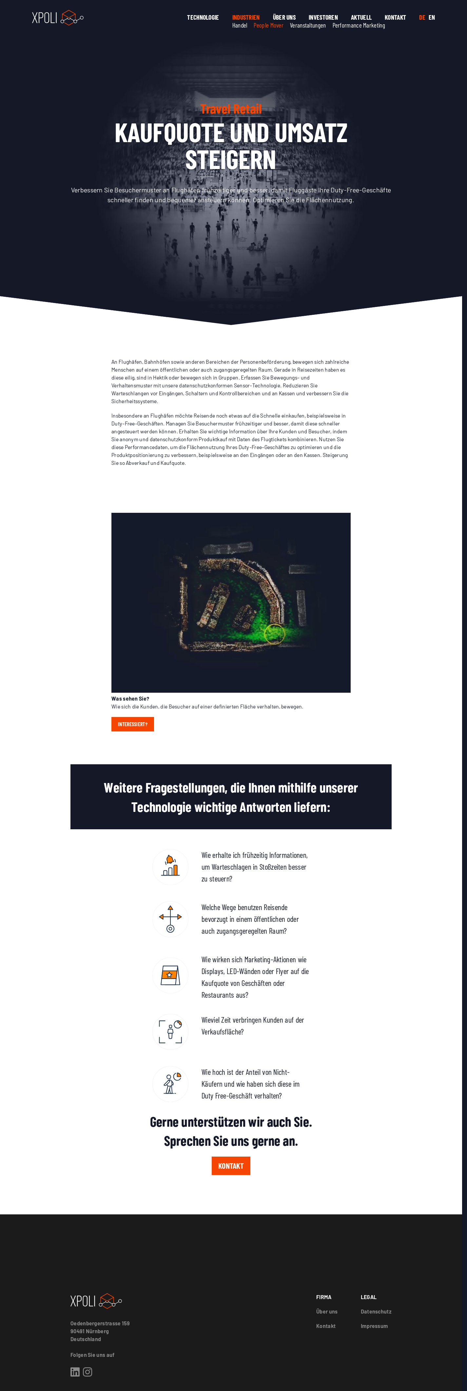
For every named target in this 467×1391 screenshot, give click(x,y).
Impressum (374, 1326)
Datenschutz (376, 1311)
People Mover (268, 25)
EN (432, 17)
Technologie (203, 17)
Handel (239, 25)
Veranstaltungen (308, 25)
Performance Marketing (359, 25)
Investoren (323, 17)
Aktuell (361, 17)
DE (422, 17)
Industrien (246, 17)
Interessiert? (132, 724)
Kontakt (395, 17)
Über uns (284, 17)
